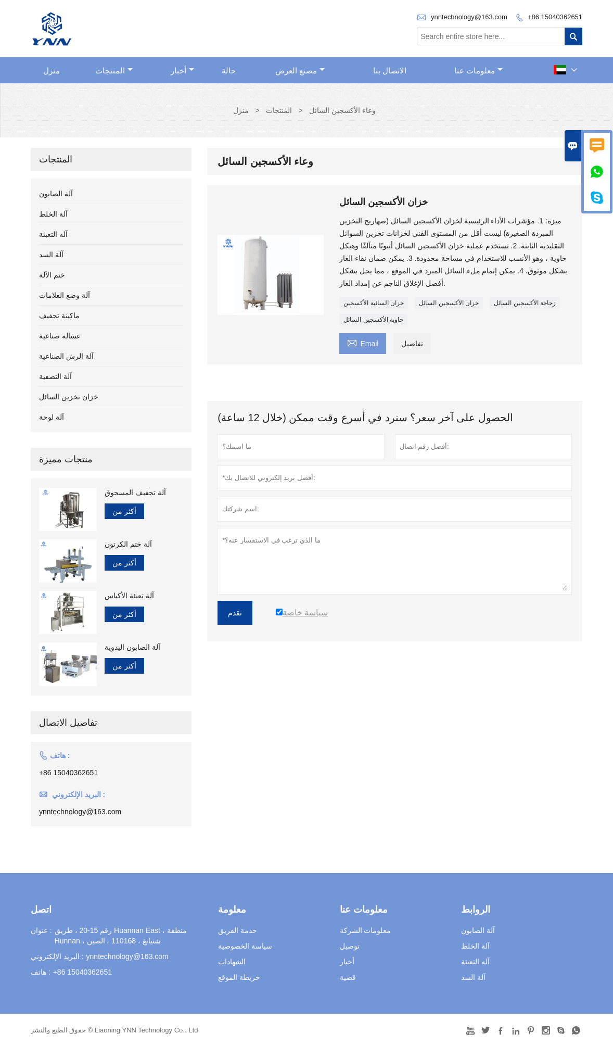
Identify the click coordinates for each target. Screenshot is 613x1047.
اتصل (41, 909)
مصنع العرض (300, 70)
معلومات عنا (478, 70)
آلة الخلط (53, 214)
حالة (229, 70)
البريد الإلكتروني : (57, 956)
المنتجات (114, 70)
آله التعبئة (53, 234)
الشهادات (232, 961)
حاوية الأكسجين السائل (373, 319)
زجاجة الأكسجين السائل (525, 303)
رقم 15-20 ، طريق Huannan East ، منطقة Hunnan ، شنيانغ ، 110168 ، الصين (121, 935)
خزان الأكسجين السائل (449, 303)
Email (362, 342)
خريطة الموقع (239, 977)
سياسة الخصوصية (245, 946)
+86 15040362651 (555, 17)
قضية (348, 977)
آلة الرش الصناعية (66, 356)
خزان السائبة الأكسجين (373, 303)
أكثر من (124, 511)
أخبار (182, 70)
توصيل (350, 946)
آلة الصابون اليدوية (132, 647)
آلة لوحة (51, 417)
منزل (51, 70)
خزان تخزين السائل (68, 397)
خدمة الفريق (237, 930)
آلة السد (51, 254)
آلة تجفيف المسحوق (135, 492)
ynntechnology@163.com (469, 17)
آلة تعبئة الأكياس (129, 595)
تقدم (235, 613)
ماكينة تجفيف (59, 315)
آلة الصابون (56, 194)
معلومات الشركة (365, 930)
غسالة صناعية (59, 336)
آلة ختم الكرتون (128, 544)
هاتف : (40, 972)
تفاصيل (412, 343)
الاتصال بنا (389, 70)
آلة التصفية (55, 376)
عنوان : (41, 930)
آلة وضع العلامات (64, 295)
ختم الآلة (52, 275)
